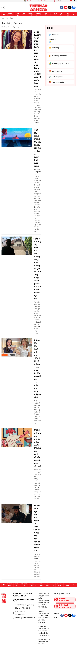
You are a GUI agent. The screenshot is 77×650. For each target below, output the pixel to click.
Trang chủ (5, 18)
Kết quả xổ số (55, 71)
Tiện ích (50, 27)
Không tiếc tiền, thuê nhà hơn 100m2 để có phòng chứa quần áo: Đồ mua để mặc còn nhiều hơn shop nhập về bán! (37, 369)
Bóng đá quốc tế (38, 14)
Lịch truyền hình (57, 77)
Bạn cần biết (68, 14)
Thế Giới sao (61, 14)
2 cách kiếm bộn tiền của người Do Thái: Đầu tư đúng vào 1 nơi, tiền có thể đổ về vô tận (37, 528)
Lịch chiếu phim (56, 82)
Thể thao (24, 14)
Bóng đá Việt (30, 14)
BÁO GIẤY (28, 1)
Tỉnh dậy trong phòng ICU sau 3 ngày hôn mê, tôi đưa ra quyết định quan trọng (37, 148)
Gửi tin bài (61, 1)
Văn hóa (45, 14)
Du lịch (50, 14)
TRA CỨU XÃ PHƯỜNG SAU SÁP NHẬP (45, 1)
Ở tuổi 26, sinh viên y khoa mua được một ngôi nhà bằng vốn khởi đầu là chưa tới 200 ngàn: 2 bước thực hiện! (37, 59)
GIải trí (55, 14)
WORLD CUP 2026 (10, 14)
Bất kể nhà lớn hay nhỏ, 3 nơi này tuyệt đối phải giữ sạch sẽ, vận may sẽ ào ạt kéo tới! (37, 448)
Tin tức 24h (17, 14)
